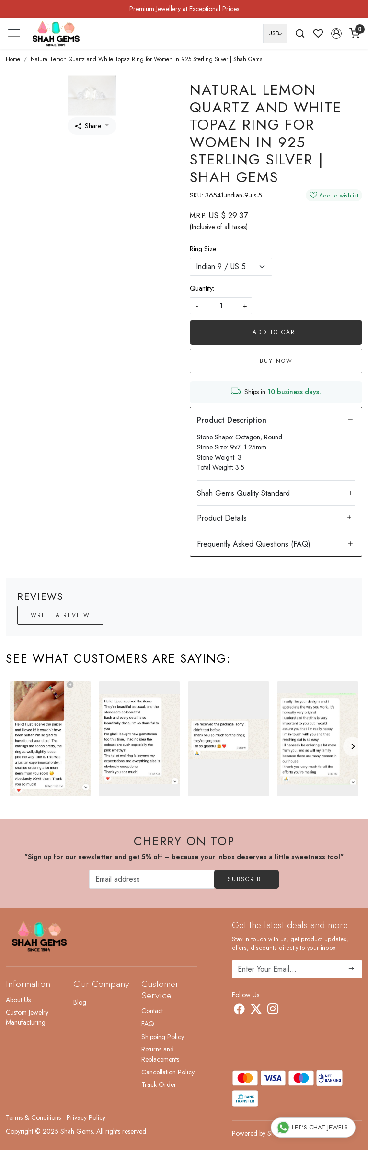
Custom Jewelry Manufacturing (27, 1017)
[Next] (352, 746)
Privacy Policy (86, 1117)
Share (88, 126)
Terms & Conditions (33, 1117)
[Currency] (275, 33)
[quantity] (221, 305)
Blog (79, 1002)
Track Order (158, 1084)
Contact (152, 1011)
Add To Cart (276, 332)
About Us (18, 1000)
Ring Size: (204, 248)
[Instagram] (272, 1011)
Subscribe (246, 879)
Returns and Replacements (160, 1054)
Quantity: (202, 288)
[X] (256, 1011)
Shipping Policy (162, 1036)
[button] (336, 33)
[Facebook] (239, 1011)
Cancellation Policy (168, 1072)
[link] (300, 33)
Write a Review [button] (60, 615)
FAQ (147, 1024)
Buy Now (276, 361)
